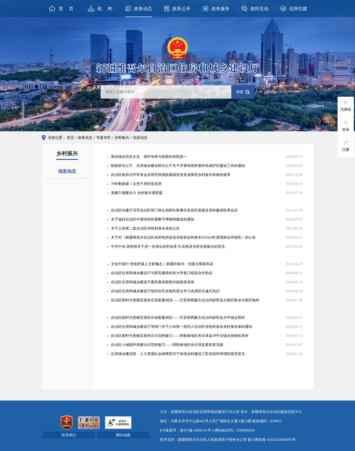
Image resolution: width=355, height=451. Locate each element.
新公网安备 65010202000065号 (272, 439)
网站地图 (123, 435)
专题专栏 (103, 137)
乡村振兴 (122, 137)
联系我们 (69, 435)
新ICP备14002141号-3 (197, 430)
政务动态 (85, 137)
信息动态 (67, 171)
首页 (70, 137)
